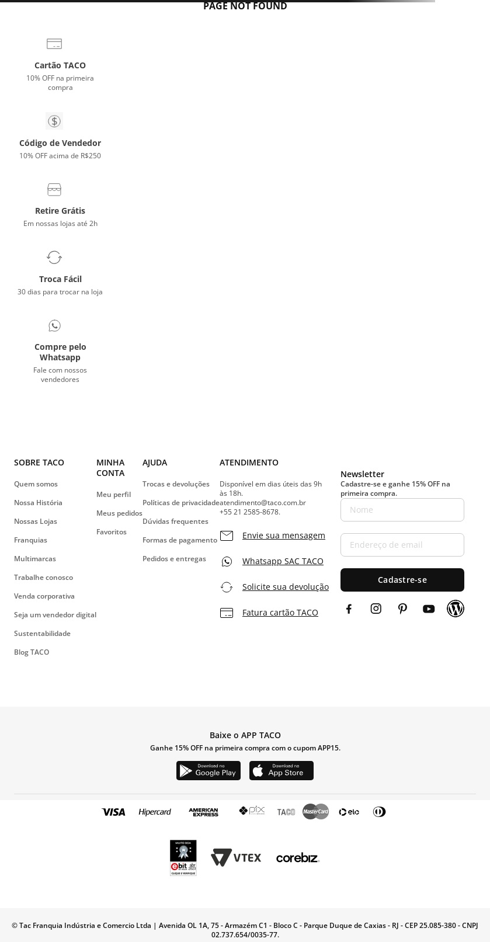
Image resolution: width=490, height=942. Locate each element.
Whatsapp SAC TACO (283, 561)
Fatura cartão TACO (280, 612)
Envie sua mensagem (283, 535)
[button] (60, 63)
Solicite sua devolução (285, 587)
